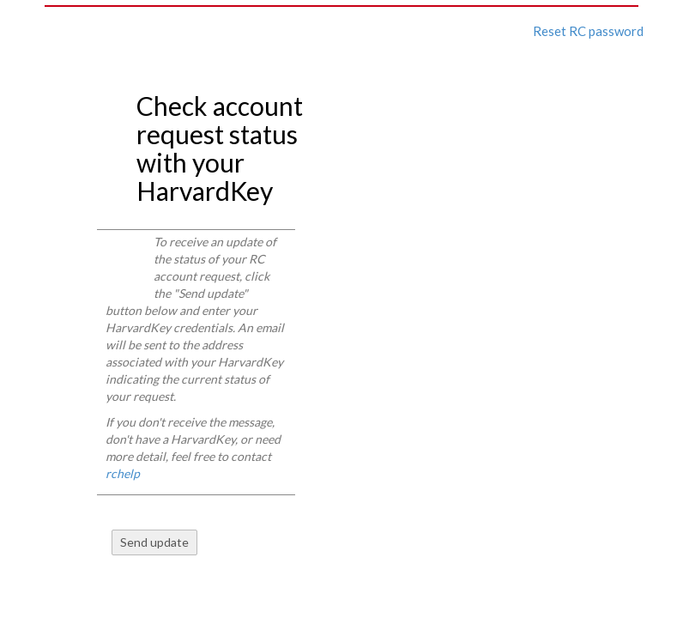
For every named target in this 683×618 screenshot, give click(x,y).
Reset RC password (588, 31)
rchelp (123, 473)
